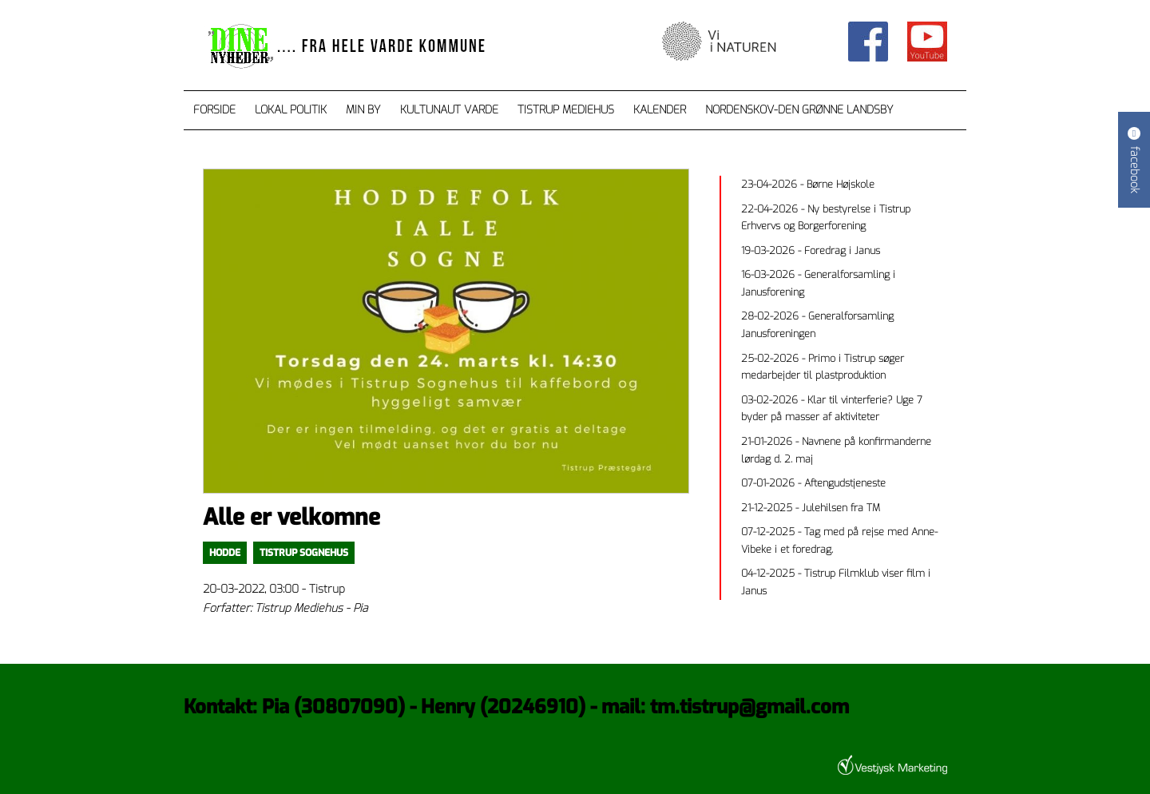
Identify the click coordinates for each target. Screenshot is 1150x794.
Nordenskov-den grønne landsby (799, 109)
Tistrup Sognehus (304, 552)
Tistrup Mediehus (566, 109)
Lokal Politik (291, 109)
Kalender (659, 109)
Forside (214, 109)
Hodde (224, 552)
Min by (363, 109)
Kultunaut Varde (449, 109)
